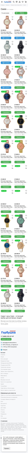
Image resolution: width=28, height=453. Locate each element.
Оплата (3, 409)
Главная (2, 5)
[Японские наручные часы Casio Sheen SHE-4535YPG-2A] (7, 96)
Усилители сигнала (6, 367)
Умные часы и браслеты (16, 5)
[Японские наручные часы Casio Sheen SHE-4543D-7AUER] (20, 171)
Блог (2, 401)
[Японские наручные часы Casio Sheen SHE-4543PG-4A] (7, 270)
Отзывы (3, 412)
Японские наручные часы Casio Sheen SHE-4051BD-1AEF (7, 206)
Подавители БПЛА (5, 365)
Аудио (2, 384)
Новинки (3, 354)
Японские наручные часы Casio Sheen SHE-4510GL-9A (20, 256)
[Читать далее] (4, 323)
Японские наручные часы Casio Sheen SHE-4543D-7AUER (20, 181)
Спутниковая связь (6, 369)
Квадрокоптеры (5, 361)
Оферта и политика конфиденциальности (11, 395)
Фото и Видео (4, 373)
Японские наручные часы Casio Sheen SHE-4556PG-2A (7, 156)
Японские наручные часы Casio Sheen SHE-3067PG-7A (20, 32)
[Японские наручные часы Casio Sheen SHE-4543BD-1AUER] (20, 47)
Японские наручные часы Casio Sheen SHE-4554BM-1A (20, 305)
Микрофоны (4, 375)
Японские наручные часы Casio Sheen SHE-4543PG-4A (7, 281)
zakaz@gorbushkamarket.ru (10, 342)
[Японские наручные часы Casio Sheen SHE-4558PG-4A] (20, 270)
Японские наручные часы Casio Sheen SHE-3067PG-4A (7, 82)
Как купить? (4, 403)
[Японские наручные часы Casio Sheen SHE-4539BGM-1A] (20, 121)
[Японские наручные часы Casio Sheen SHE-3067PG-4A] (7, 71)
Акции (2, 356)
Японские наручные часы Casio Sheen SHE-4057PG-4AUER (20, 107)
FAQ (2, 416)
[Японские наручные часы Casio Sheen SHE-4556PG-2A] (7, 146)
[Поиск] (13, 2)
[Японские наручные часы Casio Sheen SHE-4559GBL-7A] (7, 295)
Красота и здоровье (6, 382)
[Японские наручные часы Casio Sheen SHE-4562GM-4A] (20, 146)
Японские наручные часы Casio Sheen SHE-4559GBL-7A (7, 305)
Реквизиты (3, 414)
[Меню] (2, 2)
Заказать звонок (6, 339)
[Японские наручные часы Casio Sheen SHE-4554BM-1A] (20, 295)
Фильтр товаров (20, 13)
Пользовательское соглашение (9, 397)
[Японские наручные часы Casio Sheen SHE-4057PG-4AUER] (20, 96)
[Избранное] (22, 2)
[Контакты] (16, 2)
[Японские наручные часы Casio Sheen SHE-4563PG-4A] (20, 196)
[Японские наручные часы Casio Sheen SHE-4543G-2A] (7, 245)
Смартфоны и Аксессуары (7, 388)
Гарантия (3, 405)
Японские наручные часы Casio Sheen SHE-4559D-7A (7, 57)
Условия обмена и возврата (8, 399)
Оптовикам (3, 418)
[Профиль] (19, 2)
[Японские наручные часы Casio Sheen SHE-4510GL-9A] (20, 245)
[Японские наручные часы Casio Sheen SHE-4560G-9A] (7, 171)
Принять (6, 448)
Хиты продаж (4, 359)
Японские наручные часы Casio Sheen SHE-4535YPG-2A (7, 107)
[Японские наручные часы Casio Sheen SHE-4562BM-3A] (20, 220)
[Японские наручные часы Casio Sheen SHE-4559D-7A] (7, 47)
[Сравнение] (12, 19)
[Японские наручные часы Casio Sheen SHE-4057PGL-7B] (20, 71)
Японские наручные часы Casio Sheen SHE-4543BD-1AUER (20, 57)
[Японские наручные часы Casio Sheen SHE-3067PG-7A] (20, 22)
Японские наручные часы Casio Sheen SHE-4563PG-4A (20, 206)
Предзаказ (19, 87)
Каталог (7, 5)
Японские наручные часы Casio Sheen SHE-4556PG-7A (7, 32)
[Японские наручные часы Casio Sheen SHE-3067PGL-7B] (7, 121)
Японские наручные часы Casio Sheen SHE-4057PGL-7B (20, 82)
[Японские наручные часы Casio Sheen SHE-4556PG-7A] (7, 22)
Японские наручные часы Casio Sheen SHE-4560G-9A (7, 181)
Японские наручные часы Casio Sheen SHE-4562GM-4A (20, 156)
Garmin (2, 377)
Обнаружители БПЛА (6, 363)
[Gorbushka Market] (7, 2)
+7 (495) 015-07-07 (7, 336)
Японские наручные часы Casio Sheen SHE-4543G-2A (7, 256)
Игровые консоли (5, 379)
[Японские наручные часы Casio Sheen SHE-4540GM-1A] (7, 220)
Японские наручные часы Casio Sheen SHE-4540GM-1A (7, 231)
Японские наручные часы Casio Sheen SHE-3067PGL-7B (7, 132)
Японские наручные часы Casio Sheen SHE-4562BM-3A (20, 231)
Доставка (3, 407)
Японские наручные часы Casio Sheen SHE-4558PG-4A (20, 281)
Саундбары (4, 386)
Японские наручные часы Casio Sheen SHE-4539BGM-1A (20, 132)
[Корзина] (25, 2)
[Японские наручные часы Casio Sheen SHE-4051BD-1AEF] (7, 196)
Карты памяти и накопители (8, 390)
